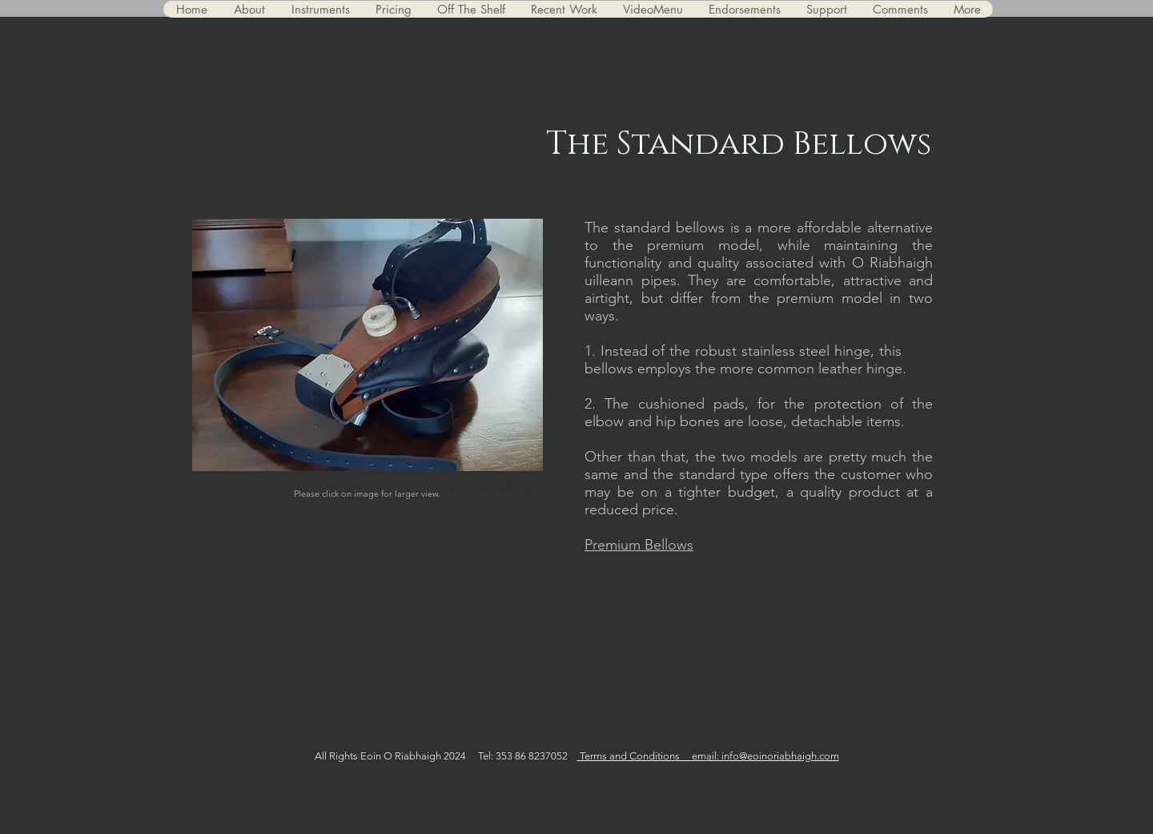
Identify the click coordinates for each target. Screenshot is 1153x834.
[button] (367, 373)
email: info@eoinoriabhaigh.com (765, 756)
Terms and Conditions (634, 756)
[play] (454, 485)
